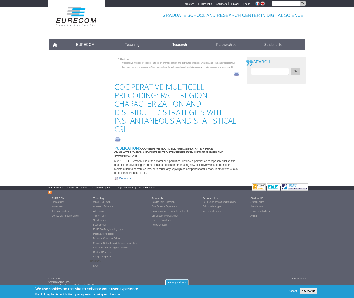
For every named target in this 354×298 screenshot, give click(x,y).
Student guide (257, 202)
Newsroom (57, 206)
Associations (256, 206)
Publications (205, 3)
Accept (293, 292)
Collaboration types (212, 206)
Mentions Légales (101, 187)
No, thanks (308, 292)
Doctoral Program (102, 252)
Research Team (159, 225)
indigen (302, 278)
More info (114, 295)
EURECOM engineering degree (109, 229)
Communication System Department (169, 211)
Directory (189, 3)
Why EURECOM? (102, 202)
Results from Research (163, 202)
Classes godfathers (260, 211)
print (236, 73)
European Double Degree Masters (110, 247)
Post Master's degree (103, 234)
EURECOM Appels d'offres (65, 216)
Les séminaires (146, 187)
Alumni (253, 216)
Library (235, 3)
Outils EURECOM (77, 187)
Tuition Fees (99, 216)
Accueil (56, 45)
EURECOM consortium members (219, 202)
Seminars (221, 3)
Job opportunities (60, 211)
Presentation (58, 202)
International (99, 225)
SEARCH (261, 62)
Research (179, 45)
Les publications (124, 187)
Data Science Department (164, 206)
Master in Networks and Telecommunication (115, 243)
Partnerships (226, 45)
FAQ (95, 266)
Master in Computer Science (107, 238)
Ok (302, 3)
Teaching (132, 45)
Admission (98, 211)
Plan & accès (55, 187)
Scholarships (99, 220)
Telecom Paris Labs (161, 220)
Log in (246, 3)
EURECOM (85, 45)
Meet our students (212, 211)
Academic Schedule (103, 206)
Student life (273, 45)
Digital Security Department (165, 216)
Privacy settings (177, 283)
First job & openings (103, 256)
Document (125, 178)
